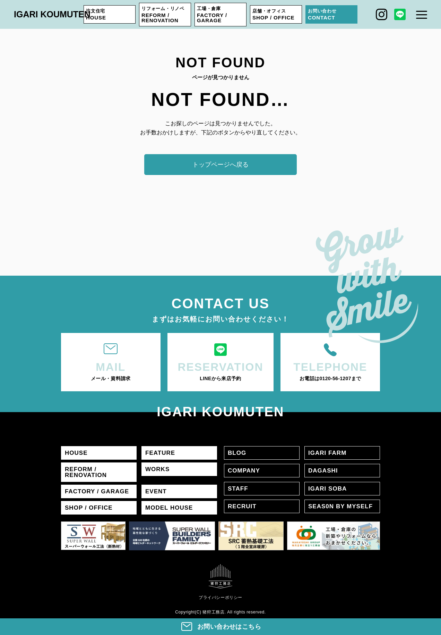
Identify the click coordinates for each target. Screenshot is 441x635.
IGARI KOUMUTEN (52, 14)
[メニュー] (421, 14)
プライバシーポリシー (220, 597)
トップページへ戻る (220, 164)
